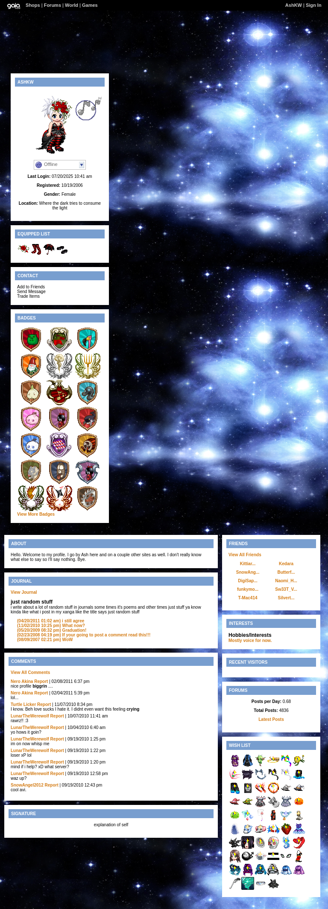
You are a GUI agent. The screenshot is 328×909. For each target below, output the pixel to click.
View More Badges (36, 514)
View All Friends (244, 554)
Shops (33, 5)
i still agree (50, 621)
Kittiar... (248, 563)
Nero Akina (22, 681)
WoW (45, 639)
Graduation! (51, 630)
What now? (51, 625)
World (71, 5)
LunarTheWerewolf (30, 716)
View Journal (24, 592)
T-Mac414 (247, 597)
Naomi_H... (286, 580)
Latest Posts (271, 719)
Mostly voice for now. (250, 640)
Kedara (286, 563)
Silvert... (286, 597)
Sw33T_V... (286, 589)
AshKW (293, 5)
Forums (52, 5)
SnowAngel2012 (27, 785)
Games (90, 5)
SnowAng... (247, 572)
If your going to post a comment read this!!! (83, 635)
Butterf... (286, 572)
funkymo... (247, 589)
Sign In (314, 5)
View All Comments (30, 672)
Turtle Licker (23, 704)
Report (41, 681)
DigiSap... (248, 580)
